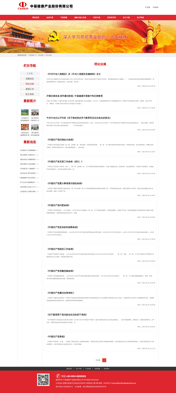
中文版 (147, 7)
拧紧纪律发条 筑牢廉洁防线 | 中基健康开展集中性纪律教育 (74, 96)
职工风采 (30, 94)
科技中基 (96, 17)
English (156, 7)
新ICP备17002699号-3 (64, 387)
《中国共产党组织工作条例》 (60, 249)
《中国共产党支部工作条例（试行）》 (64, 161)
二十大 (30, 73)
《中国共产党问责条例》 (58, 205)
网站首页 (35, 17)
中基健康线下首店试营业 (27, 178)
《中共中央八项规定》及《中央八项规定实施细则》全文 (73, 74)
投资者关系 (111, 17)
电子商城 (140, 17)
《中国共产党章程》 (56, 336)
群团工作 (30, 89)
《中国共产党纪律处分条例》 (60, 140)
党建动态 (30, 79)
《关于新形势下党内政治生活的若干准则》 (67, 315)
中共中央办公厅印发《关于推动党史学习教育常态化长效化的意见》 (79, 118)
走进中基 (49, 17)
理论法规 (49, 55)
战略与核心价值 (80, 17)
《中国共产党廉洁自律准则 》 (60, 293)
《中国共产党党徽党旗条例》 (60, 271)
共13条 (98, 360)
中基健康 (31, 55)
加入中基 (126, 17)
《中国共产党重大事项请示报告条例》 (64, 183)
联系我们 (107, 369)
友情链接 (97, 369)
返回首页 (69, 369)
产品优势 (88, 369)
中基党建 (63, 17)
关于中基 (79, 369)
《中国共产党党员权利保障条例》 (62, 227)
